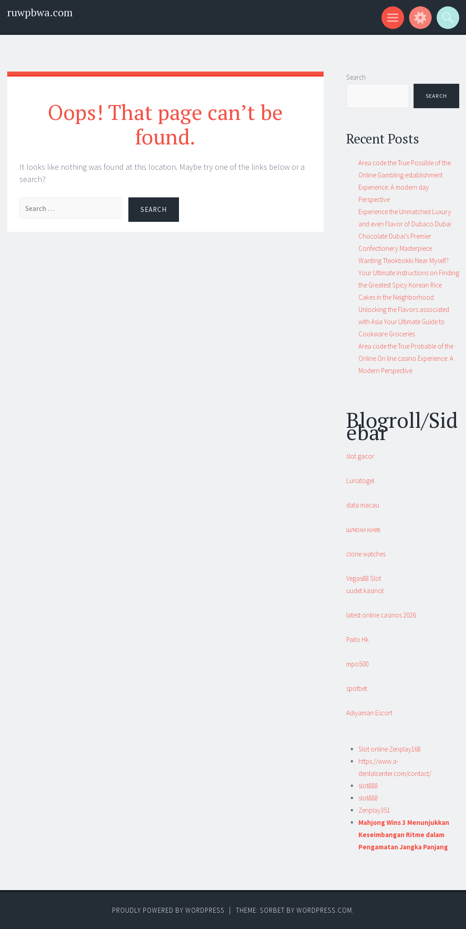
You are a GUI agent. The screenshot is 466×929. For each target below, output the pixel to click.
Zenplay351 (374, 810)
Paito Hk (357, 639)
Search (356, 77)
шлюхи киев (363, 529)
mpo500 (357, 664)
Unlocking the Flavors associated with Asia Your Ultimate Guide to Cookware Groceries (403, 321)
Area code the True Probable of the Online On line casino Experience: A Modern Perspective (405, 358)
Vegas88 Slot (363, 578)
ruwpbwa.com (40, 12)
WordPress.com (324, 910)
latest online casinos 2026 (381, 615)
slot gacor (360, 456)
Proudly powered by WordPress (168, 910)
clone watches (366, 554)
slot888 (368, 785)
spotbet (356, 688)
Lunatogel (360, 480)
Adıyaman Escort (369, 713)
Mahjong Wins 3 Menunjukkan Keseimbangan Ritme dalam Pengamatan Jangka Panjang (403, 834)
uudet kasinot (365, 590)
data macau (362, 505)
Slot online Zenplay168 (389, 749)
